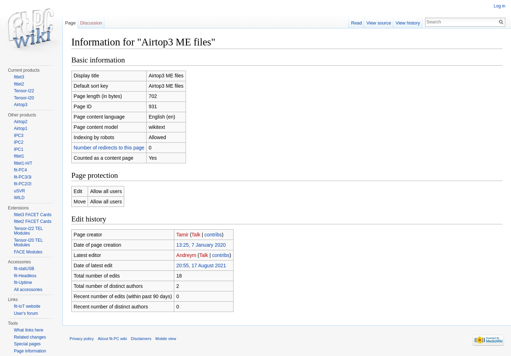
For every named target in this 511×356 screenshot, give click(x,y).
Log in (499, 6)
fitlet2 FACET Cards (32, 221)
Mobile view (165, 338)
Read (356, 23)
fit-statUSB (24, 268)
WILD (19, 197)
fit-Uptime (23, 282)
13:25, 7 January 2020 (201, 245)
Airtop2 (20, 121)
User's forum (26, 313)
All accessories (28, 289)
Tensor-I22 (24, 90)
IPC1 (18, 149)
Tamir (182, 234)
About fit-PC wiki (112, 338)
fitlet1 (19, 156)
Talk (196, 234)
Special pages (27, 343)
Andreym (186, 255)
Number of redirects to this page (109, 147)
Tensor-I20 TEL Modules (28, 243)
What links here (28, 330)
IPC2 (18, 142)
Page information (30, 351)
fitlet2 (19, 84)
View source (379, 23)
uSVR (19, 190)
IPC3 (18, 135)
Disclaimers (141, 338)
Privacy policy (82, 338)
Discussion (91, 23)
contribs (213, 234)
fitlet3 (19, 77)
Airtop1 (20, 128)
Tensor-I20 (24, 97)
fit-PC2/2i (22, 183)
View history (408, 23)
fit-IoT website (27, 306)
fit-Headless (25, 275)
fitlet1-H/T (23, 163)
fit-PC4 (20, 170)
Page (70, 23)
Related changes (30, 337)
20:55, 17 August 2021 (201, 265)
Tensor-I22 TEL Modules (28, 231)
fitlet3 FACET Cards (32, 214)
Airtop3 (20, 104)
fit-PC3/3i (22, 177)
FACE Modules (28, 252)
